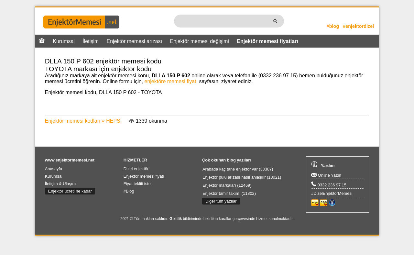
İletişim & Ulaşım (60, 183)
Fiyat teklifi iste (137, 183)
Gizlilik (175, 218)
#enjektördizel (358, 26)
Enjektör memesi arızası (134, 41)
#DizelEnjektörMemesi (331, 193)
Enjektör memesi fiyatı (144, 176)
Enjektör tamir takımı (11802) (229, 193)
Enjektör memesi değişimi (199, 41)
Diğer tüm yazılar (221, 201)
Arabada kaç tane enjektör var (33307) (237, 169)
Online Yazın (326, 175)
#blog (333, 26)
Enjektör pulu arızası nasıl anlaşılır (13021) (241, 177)
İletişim (90, 41)
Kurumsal (64, 41)
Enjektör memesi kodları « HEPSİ (83, 121)
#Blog (129, 191)
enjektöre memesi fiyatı (171, 81)
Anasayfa (53, 168)
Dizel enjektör (136, 168)
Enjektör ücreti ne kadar (70, 191)
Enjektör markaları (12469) (227, 185)
